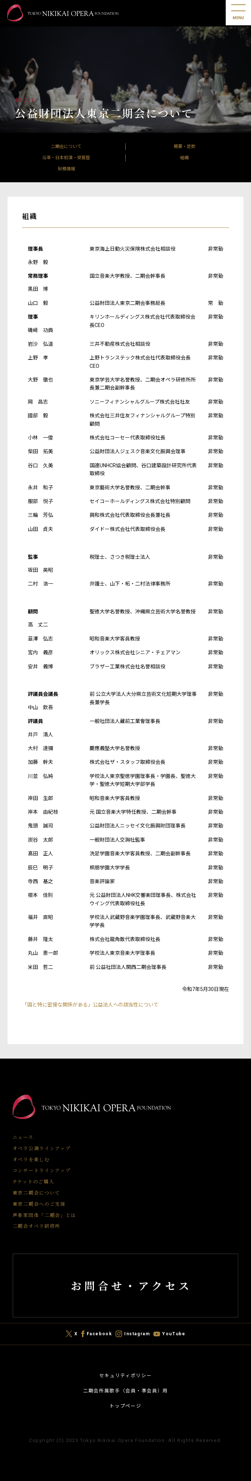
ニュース (23, 1136)
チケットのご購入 (34, 1181)
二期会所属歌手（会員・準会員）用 (125, 1390)
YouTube (173, 1333)
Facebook (99, 1333)
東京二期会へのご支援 (39, 1203)
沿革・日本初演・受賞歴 (66, 157)
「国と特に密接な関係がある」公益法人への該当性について (90, 1005)
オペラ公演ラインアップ (42, 1148)
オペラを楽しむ (31, 1159)
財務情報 (66, 168)
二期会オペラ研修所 (36, 1225)
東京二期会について (36, 1192)
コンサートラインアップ (42, 1170)
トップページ (125, 1406)
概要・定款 (184, 146)
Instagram (137, 1333)
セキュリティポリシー (125, 1375)
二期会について (66, 146)
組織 (184, 157)
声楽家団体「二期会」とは (44, 1215)
